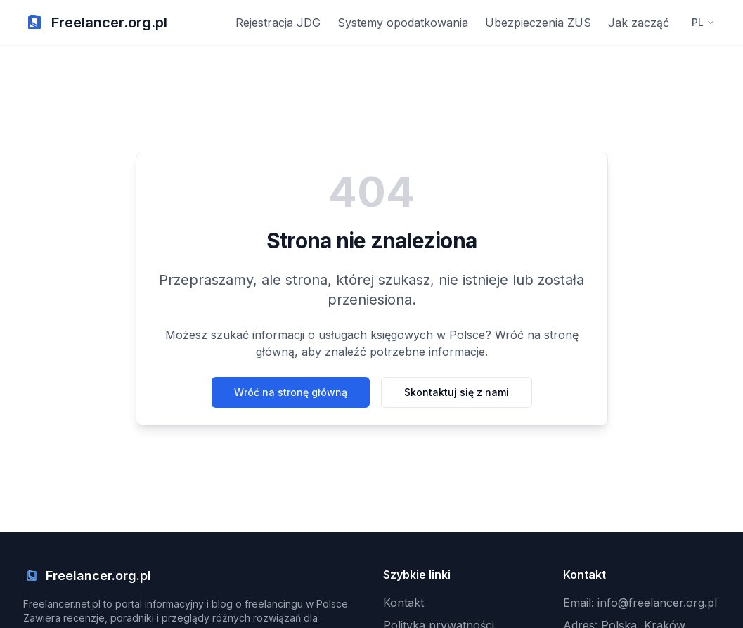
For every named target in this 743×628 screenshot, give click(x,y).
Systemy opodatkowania (402, 22)
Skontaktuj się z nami (456, 392)
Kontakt (403, 603)
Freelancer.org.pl (109, 22)
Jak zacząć (638, 22)
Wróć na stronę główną (290, 392)
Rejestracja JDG (278, 22)
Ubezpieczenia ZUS (538, 22)
